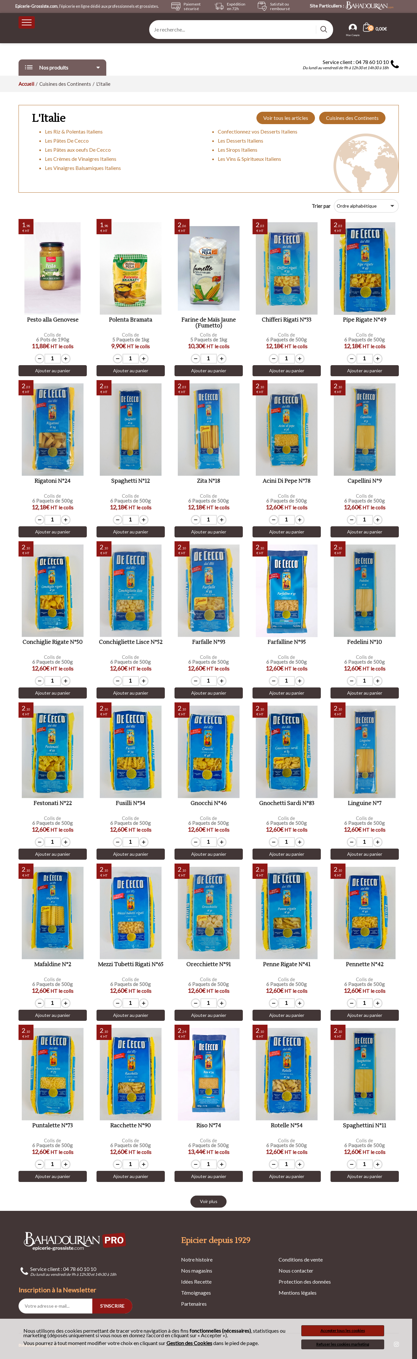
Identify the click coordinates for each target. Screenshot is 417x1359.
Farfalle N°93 (208, 642)
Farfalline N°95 (286, 642)
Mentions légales (298, 1292)
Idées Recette (196, 1281)
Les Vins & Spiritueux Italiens (249, 159)
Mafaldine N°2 (52, 965)
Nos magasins (196, 1270)
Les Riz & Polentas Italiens (74, 131)
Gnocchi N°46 (208, 804)
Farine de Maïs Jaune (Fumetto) (208, 323)
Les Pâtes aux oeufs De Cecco (78, 150)
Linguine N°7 (365, 804)
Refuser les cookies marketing (342, 1344)
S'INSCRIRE (112, 1306)
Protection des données (305, 1281)
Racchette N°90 (130, 1126)
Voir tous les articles (285, 118)
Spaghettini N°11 (364, 1126)
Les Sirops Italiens (237, 150)
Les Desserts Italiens (240, 140)
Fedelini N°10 (364, 642)
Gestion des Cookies (189, 1343)
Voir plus (208, 1201)
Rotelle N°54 (287, 1126)
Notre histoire (197, 1259)
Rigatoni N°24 (52, 481)
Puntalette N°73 (52, 1126)
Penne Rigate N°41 (286, 965)
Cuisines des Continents (352, 118)
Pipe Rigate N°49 (364, 320)
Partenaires (194, 1304)
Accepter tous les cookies (342, 1330)
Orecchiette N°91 (208, 965)
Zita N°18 (208, 481)
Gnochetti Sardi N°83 (286, 804)
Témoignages (196, 1292)
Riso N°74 (208, 1126)
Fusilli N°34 (130, 804)
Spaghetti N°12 (130, 481)
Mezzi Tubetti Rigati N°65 (130, 965)
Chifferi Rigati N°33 (286, 320)
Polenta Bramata (130, 320)
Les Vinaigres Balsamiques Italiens (83, 168)
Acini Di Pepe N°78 (286, 481)
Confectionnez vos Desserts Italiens (257, 131)
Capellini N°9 (364, 481)
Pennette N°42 (365, 965)
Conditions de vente (301, 1259)
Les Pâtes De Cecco (67, 140)
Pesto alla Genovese (52, 320)
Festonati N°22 (52, 804)
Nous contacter (296, 1270)
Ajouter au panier (52, 370)
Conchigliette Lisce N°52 (131, 642)
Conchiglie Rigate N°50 (52, 642)
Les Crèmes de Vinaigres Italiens (80, 159)
